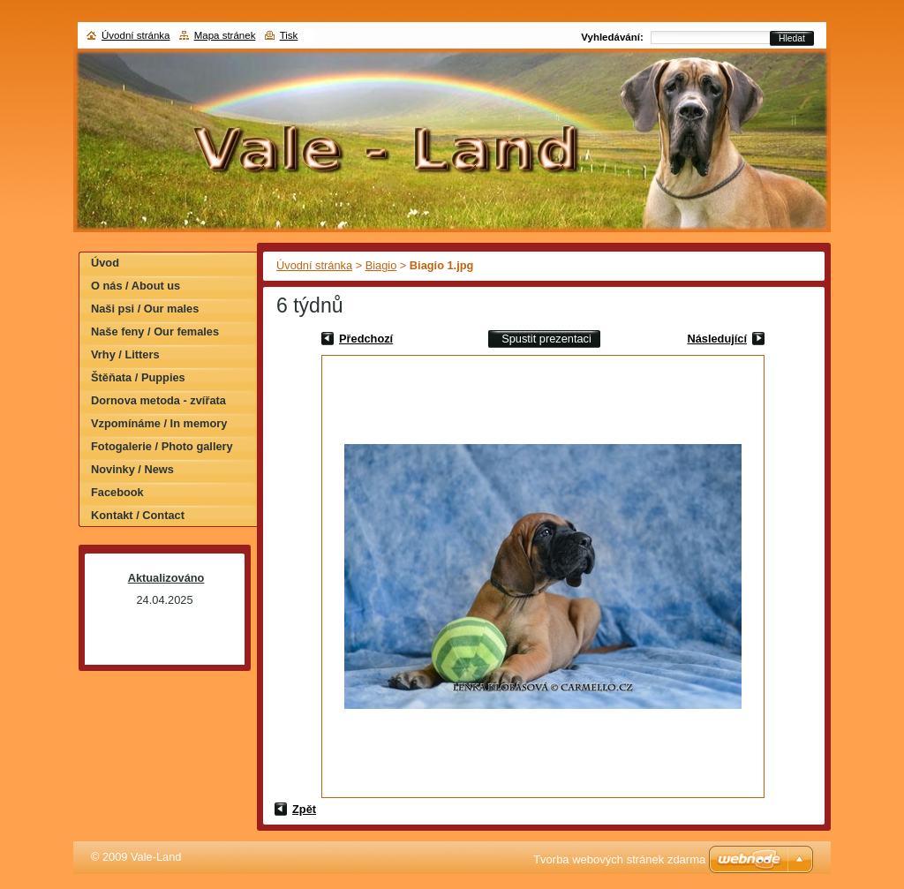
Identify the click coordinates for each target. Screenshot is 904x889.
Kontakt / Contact (138, 515)
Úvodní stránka (314, 265)
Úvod (105, 262)
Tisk (289, 35)
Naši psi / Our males (145, 308)
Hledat (792, 38)
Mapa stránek (225, 35)
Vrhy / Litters (125, 354)
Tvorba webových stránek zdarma (619, 859)
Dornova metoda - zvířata (158, 400)
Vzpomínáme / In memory (159, 423)
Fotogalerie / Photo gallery (162, 446)
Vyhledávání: (612, 37)
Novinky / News (132, 469)
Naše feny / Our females (155, 331)
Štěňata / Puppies (138, 377)
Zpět (304, 809)
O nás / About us (135, 285)
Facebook (117, 492)
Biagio (381, 265)
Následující (717, 338)
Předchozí (366, 338)
